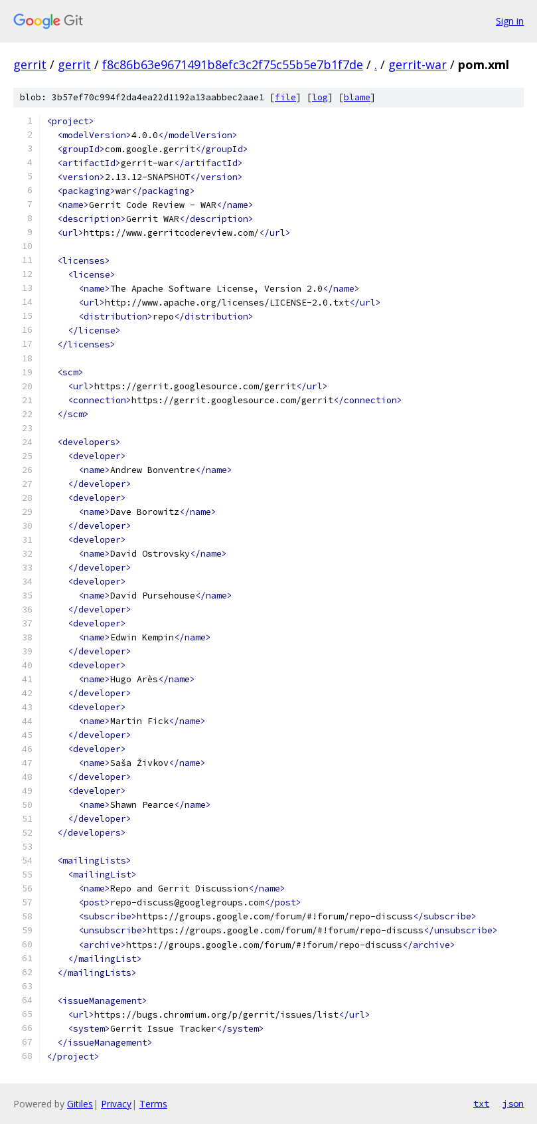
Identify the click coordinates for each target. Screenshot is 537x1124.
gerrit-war (417, 64)
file (285, 97)
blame (357, 97)
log (320, 97)
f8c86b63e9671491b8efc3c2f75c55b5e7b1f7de (232, 64)
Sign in (510, 21)
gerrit (29, 64)
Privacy (116, 1103)
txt (481, 1103)
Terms (153, 1103)
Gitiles (80, 1103)
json (513, 1103)
